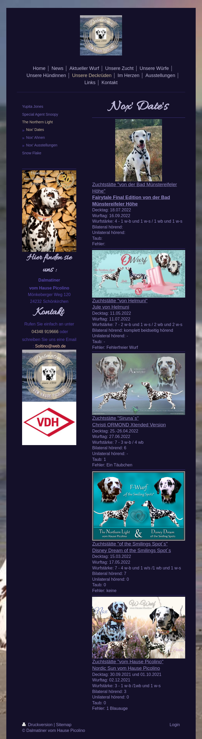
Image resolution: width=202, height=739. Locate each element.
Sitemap (64, 724)
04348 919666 (45, 331)
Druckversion (38, 724)
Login (175, 724)
